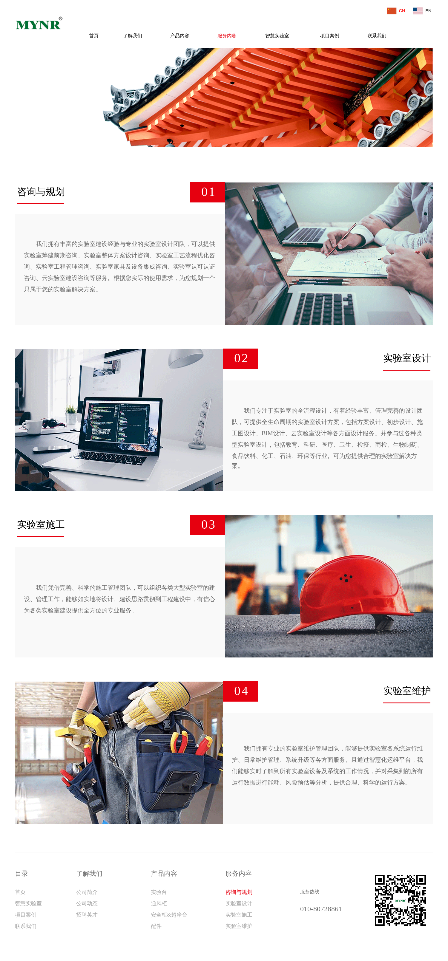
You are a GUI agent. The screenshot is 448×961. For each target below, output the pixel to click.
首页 (94, 35)
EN (427, 10)
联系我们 (376, 35)
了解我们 (132, 35)
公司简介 (87, 892)
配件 (156, 926)
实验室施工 (238, 915)
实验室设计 (238, 903)
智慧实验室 (277, 35)
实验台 (159, 892)
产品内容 (179, 35)
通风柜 (159, 903)
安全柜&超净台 (169, 915)
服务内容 (227, 35)
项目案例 (329, 35)
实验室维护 (238, 926)
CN (401, 10)
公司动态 (87, 903)
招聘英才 (87, 915)
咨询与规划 (238, 892)
